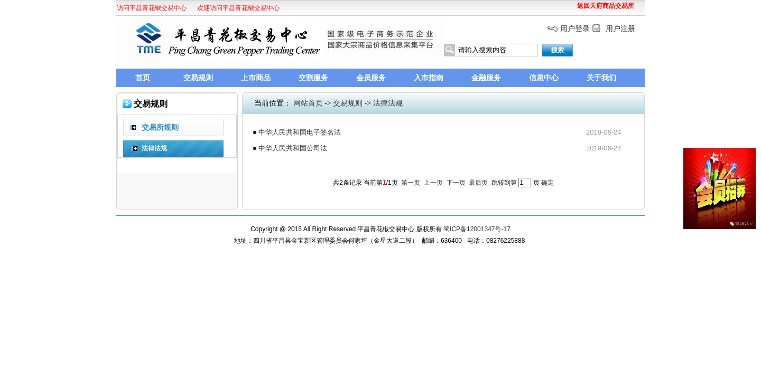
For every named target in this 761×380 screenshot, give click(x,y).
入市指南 (428, 78)
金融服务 (486, 78)
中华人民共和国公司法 (292, 148)
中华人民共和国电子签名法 (299, 132)
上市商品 (256, 78)
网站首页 (308, 103)
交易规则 (198, 78)
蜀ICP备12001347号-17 (477, 229)
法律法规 (388, 103)
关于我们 (601, 78)
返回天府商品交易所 (605, 6)
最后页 (478, 182)
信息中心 (544, 78)
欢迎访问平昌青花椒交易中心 (144, 8)
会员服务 (371, 78)
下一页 (456, 182)
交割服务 (313, 78)
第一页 (410, 182)
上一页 (433, 182)
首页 (142, 78)
